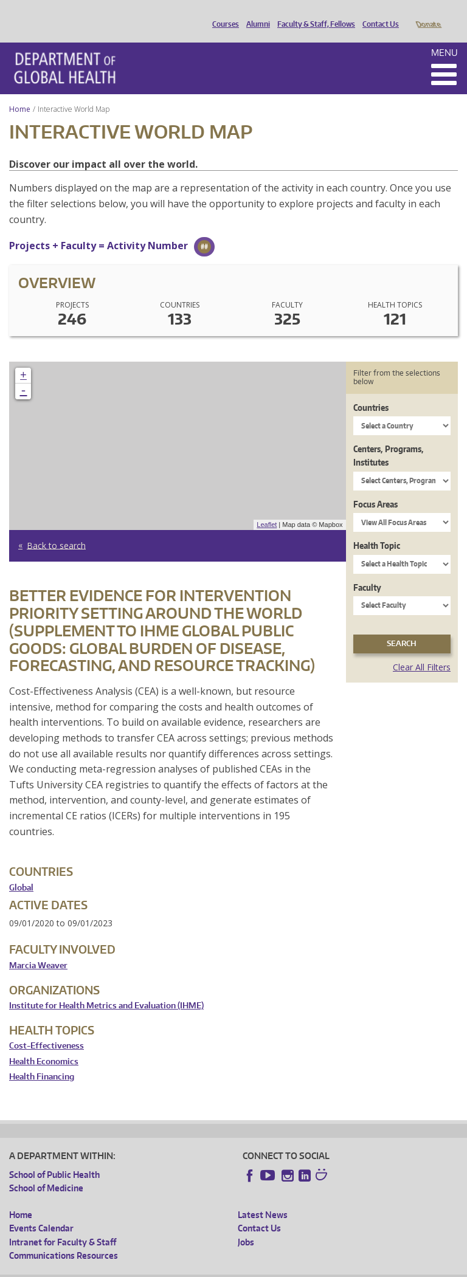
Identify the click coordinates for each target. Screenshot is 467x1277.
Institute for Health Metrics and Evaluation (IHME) (106, 988)
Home (19, 92)
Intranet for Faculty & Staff (62, 1225)
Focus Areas (375, 487)
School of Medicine (46, 1171)
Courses (222, 14)
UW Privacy (170, 1267)
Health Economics (43, 1044)
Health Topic (376, 528)
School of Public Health (54, 1157)
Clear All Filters (422, 650)
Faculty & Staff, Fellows (313, 14)
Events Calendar (41, 1211)
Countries (371, 390)
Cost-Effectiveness (46, 1028)
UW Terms (219, 1267)
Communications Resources (63, 1238)
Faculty (367, 570)
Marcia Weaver (38, 948)
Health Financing (41, 1059)
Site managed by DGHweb (291, 1267)
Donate (428, 14)
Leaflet (267, 507)
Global (21, 870)
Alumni (255, 14)
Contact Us (377, 14)
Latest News (263, 1198)
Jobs (246, 1225)
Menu (444, 35)
